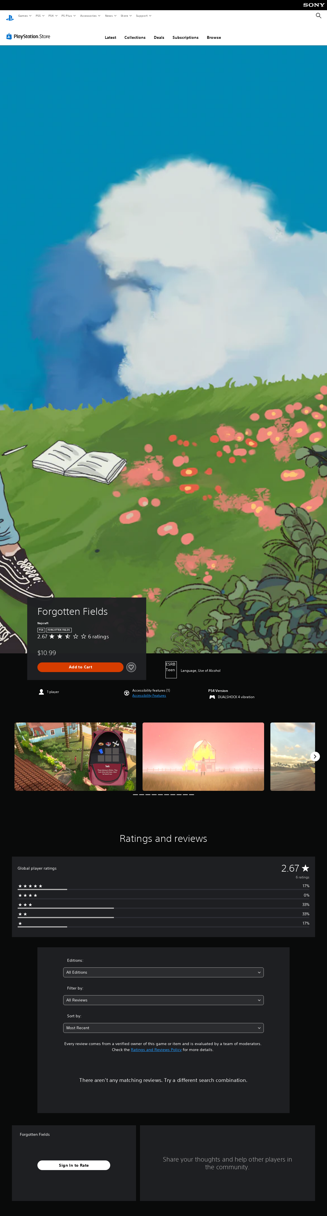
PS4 (51, 16)
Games (22, 16)
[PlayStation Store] (29, 30)
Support (141, 16)
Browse (214, 32)
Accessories (88, 16)
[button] (149, 690)
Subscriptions (186, 32)
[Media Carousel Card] (75, 751)
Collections (135, 32)
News (109, 16)
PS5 (38, 16)
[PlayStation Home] (10, 16)
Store (124, 16)
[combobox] (163, 967)
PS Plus (66, 16)
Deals (159, 32)
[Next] (315, 751)
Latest (110, 32)
